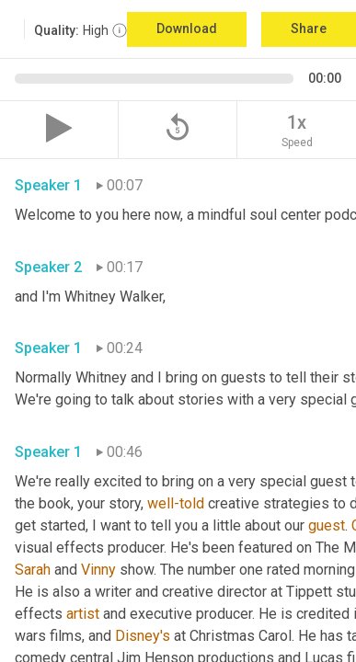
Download (186, 28)
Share (309, 28)
